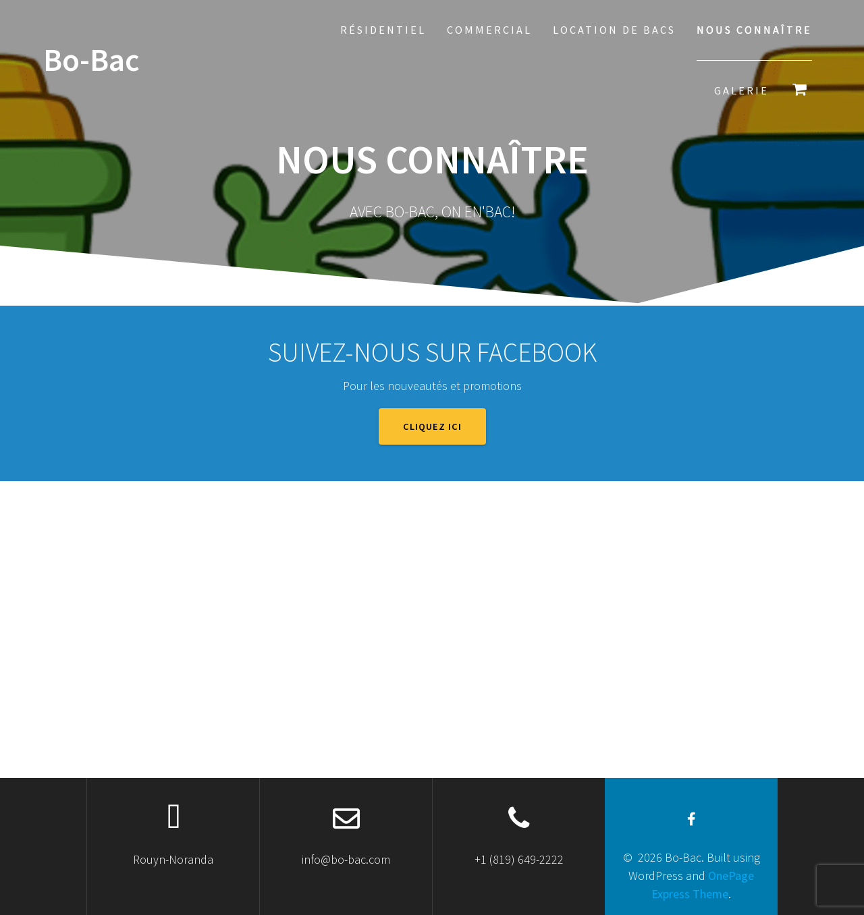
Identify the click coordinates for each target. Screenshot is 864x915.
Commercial (489, 29)
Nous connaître (754, 29)
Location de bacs (614, 29)
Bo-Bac (91, 60)
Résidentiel (383, 29)
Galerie (741, 90)
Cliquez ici (432, 426)
